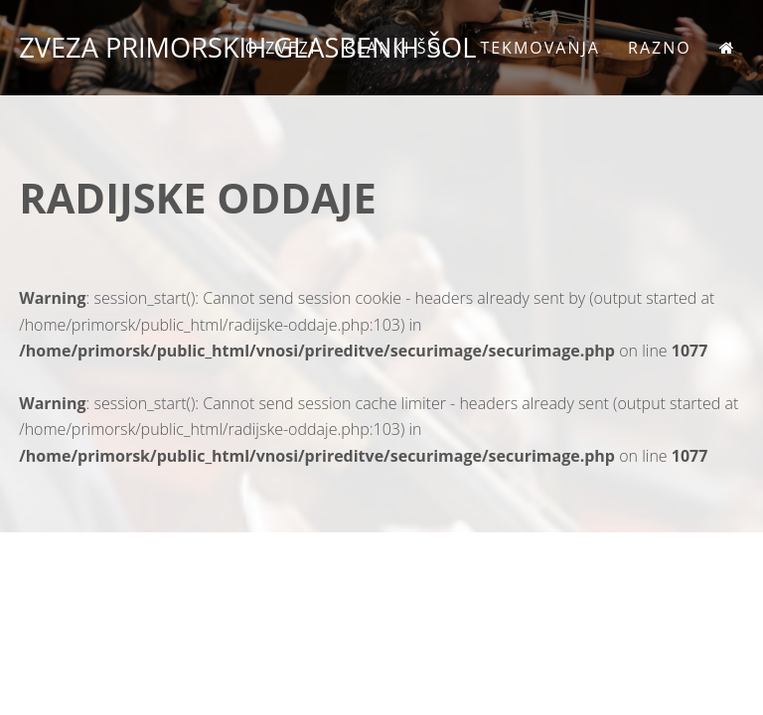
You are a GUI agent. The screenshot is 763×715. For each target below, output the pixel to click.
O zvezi (281, 48)
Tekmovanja (539, 48)
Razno (659, 48)
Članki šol (399, 48)
